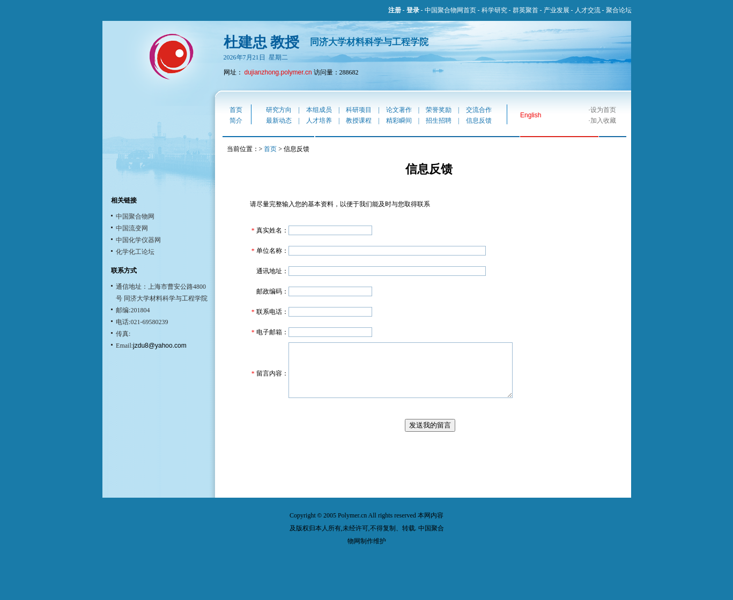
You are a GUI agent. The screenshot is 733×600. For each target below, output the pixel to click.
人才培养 (319, 120)
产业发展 (556, 10)
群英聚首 (525, 10)
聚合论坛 (619, 10)
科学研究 (494, 10)
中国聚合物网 (135, 216)
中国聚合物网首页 (450, 10)
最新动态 (279, 120)
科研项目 (359, 110)
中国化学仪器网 (138, 240)
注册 (394, 10)
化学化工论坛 (135, 252)
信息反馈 (479, 120)
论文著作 (399, 110)
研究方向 (279, 110)
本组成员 (319, 110)
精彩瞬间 (399, 120)
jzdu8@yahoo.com (160, 345)
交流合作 (479, 110)
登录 (412, 10)
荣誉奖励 (438, 110)
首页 (235, 110)
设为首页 (603, 110)
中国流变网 (132, 228)
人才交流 (588, 10)
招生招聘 (438, 120)
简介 (235, 120)
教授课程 (359, 120)
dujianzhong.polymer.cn (278, 72)
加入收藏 (603, 120)
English (530, 115)
